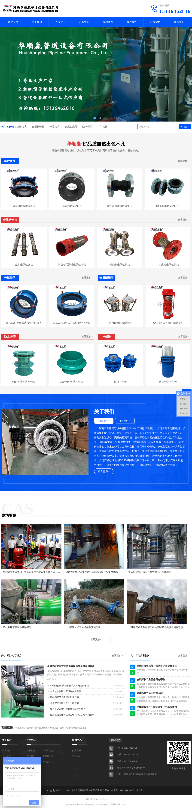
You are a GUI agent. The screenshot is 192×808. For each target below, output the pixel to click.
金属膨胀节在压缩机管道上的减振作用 (157, 707)
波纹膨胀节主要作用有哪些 (151, 679)
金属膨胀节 (71, 126)
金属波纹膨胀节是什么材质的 (64, 703)
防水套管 (87, 126)
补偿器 (104, 126)
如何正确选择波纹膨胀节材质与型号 (67, 709)
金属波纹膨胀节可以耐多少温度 (65, 691)
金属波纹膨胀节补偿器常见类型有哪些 (157, 666)
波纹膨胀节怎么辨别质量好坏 (64, 697)
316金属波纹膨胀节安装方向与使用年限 (69, 685)
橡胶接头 (22, 126)
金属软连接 (38, 126)
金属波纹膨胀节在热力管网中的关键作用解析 (70, 666)
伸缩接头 (54, 126)
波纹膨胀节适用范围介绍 (150, 693)
